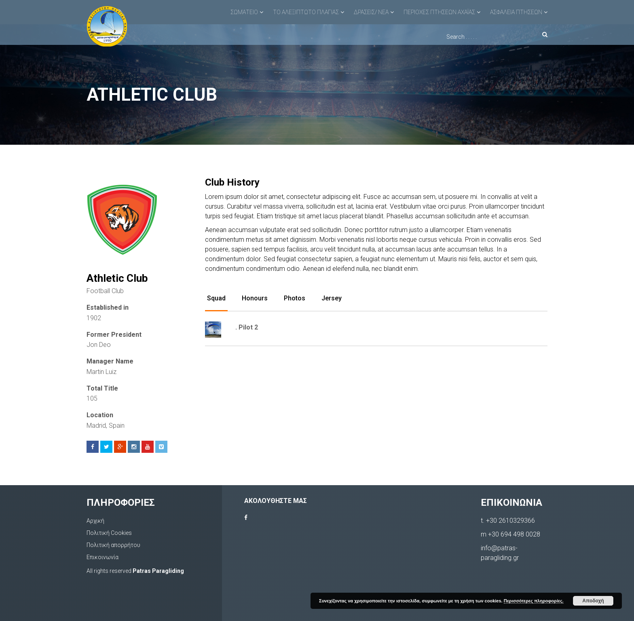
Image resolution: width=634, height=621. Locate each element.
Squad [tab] (216, 298)
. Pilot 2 (246, 327)
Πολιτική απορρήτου (113, 545)
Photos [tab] (294, 298)
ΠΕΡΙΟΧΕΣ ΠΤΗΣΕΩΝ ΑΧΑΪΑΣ (439, 12)
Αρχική (95, 521)
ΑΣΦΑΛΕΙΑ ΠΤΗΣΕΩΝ (516, 12)
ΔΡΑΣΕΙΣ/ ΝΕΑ (371, 12)
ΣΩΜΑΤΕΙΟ (244, 12)
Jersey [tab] (331, 298)
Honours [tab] (255, 298)
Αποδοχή (593, 601)
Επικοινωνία (102, 557)
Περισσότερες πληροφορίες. (534, 600)
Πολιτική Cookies (109, 533)
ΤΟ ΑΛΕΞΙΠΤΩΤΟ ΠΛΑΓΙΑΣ (306, 12)
